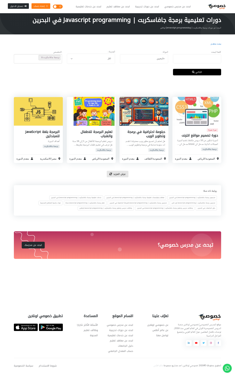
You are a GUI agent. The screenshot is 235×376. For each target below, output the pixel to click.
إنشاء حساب (41, 7)
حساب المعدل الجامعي (120, 353)
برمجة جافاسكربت (210, 151)
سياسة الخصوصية (23, 368)
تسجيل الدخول (18, 7)
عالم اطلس (158, 368)
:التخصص (57, 55)
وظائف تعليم (91, 332)
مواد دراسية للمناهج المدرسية (50, 205)
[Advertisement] (115, 91)
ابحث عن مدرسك (33, 247)
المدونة (94, 338)
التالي (197, 74)
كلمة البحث (216, 55)
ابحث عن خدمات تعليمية (89, 8)
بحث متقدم (216, 46)
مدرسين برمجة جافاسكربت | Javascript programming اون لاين (193, 205)
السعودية (210, 161)
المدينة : (111, 54)
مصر (54, 161)
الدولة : (165, 55)
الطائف (148, 161)
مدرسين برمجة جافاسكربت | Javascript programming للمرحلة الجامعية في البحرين (138, 205)
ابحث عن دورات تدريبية (148, 8)
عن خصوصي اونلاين (157, 327)
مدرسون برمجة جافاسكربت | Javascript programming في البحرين (192, 200)
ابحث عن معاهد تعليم (119, 8)
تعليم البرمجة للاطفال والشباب (95, 136)
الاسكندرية (45, 161)
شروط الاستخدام (48, 368)
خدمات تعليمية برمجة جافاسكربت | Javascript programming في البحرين (76, 200)
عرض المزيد (118, 176)
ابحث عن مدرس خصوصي (178, 8)
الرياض (201, 161)
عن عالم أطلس (160, 332)
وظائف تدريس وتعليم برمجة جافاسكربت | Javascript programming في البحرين (165, 210)
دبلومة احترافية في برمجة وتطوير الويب (145, 136)
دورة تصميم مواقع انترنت (199, 138)
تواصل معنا (162, 338)
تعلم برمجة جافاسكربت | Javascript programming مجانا (85, 205)
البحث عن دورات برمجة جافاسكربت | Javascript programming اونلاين (190, 30)
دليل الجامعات (125, 348)
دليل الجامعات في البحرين (206, 210)
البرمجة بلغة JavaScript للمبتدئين (42, 136)
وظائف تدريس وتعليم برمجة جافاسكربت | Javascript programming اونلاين (105, 210)
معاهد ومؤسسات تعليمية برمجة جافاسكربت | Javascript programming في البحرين (135, 200)
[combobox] (144, 61)
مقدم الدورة (181, 161)
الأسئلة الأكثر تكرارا (87, 327)
